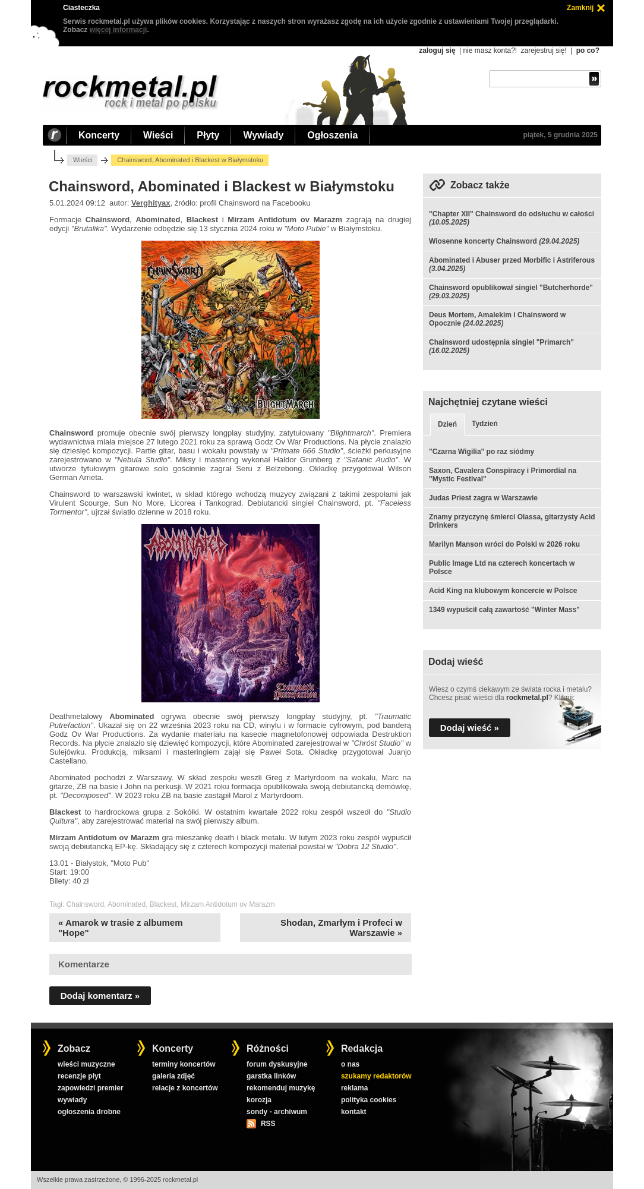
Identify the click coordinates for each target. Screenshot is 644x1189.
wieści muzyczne (86, 1064)
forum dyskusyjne (277, 1064)
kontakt (354, 1112)
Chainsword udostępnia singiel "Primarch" (501, 342)
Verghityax (151, 202)
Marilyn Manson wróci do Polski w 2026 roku (504, 544)
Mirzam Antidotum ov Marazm (228, 904)
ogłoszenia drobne (89, 1112)
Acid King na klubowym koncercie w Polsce (503, 590)
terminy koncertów (184, 1064)
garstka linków (271, 1076)
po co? (587, 50)
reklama (354, 1088)
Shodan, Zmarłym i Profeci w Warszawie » (341, 927)
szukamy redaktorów (376, 1076)
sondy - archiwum (277, 1112)
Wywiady (263, 135)
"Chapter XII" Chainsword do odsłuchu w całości (511, 214)
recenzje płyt (79, 1076)
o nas (350, 1064)
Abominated (127, 904)
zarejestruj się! (543, 50)
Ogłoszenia (332, 135)
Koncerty (98, 135)
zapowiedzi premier (91, 1088)
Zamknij (580, 8)
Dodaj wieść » (469, 728)
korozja (259, 1100)
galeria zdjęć (173, 1076)
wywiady (72, 1100)
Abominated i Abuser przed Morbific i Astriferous (512, 260)
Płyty (208, 135)
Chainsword (85, 904)
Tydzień (485, 424)
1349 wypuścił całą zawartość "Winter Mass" (504, 609)
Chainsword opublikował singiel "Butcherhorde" (511, 287)
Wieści (158, 135)
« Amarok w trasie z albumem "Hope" (120, 927)
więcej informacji (118, 30)
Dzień (447, 424)
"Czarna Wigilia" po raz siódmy (481, 451)
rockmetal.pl (527, 697)
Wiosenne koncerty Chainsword (483, 241)
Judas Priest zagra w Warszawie (483, 498)
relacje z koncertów (185, 1088)
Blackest (163, 904)
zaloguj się (437, 50)
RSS (268, 1123)
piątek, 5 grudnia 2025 (560, 135)
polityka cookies (368, 1100)
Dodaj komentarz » (100, 996)
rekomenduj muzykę (281, 1088)
